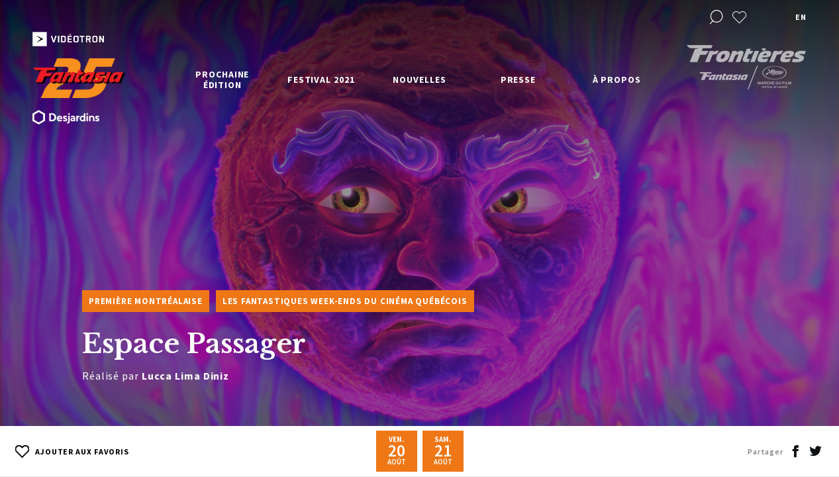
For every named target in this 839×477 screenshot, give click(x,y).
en (800, 17)
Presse (518, 79)
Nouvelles (419, 79)
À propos (617, 79)
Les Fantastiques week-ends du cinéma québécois (345, 301)
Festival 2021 (321, 79)
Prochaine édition (222, 79)
